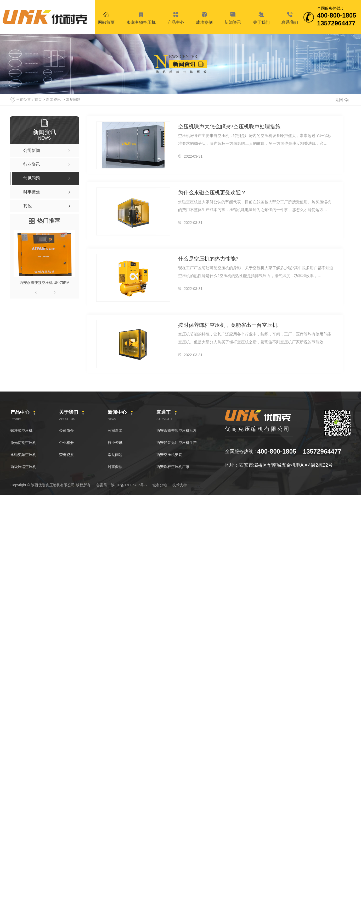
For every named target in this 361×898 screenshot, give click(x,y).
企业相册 (66, 442)
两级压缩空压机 (23, 467)
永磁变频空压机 (23, 455)
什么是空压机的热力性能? (206, 258)
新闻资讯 (53, 99)
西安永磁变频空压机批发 (176, 430)
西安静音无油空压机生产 (176, 442)
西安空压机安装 (169, 455)
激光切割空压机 (23, 442)
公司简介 (66, 430)
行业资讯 (115, 442)
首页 (38, 99)
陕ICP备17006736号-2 (129, 485)
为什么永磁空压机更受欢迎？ (210, 192)
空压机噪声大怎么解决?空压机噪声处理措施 (226, 126)
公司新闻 (115, 430)
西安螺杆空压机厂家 (172, 467)
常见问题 (73, 99)
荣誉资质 (66, 455)
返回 (342, 99)
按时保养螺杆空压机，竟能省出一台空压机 (225, 325)
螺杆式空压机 (21, 430)
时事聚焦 (115, 467)
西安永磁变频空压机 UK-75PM (45, 282)
